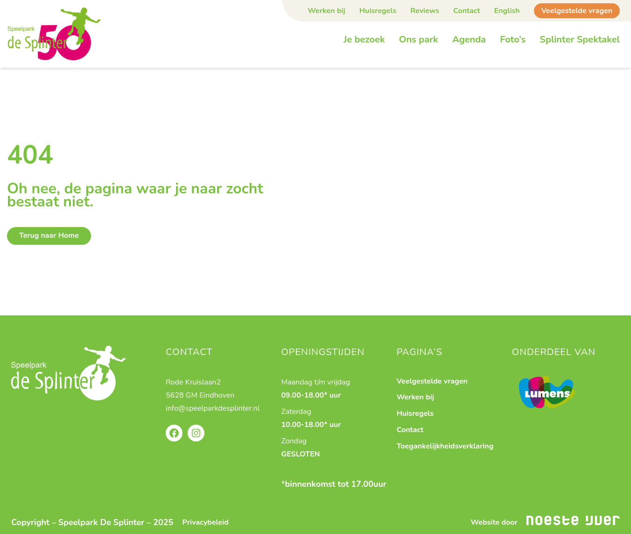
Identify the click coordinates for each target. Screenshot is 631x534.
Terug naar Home (49, 235)
